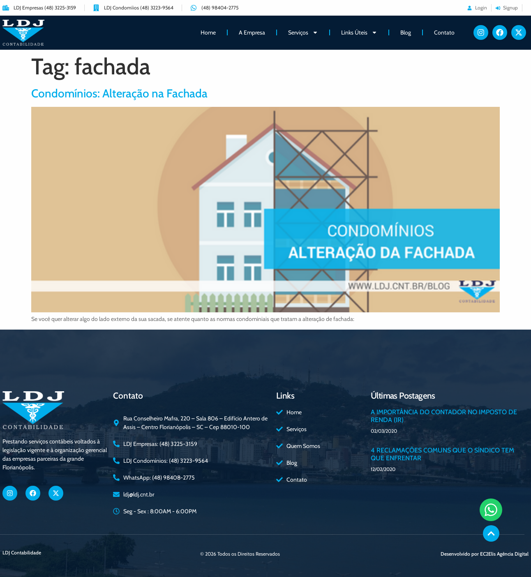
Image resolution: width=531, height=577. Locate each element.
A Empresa (252, 32)
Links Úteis (359, 32)
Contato (444, 32)
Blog (405, 32)
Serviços (303, 32)
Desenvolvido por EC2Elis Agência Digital (485, 554)
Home (208, 32)
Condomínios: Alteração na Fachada (119, 93)
